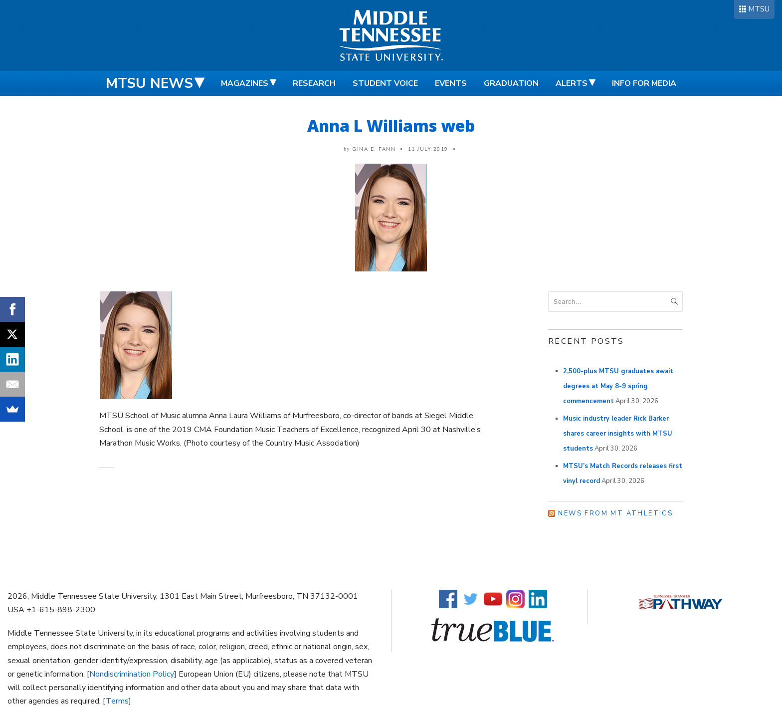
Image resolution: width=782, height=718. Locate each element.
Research (314, 83)
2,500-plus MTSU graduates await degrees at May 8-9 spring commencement (618, 386)
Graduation (511, 83)
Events (451, 83)
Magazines (244, 83)
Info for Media (644, 83)
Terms (117, 701)
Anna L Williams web (391, 125)
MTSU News (149, 83)
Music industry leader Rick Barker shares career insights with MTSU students (617, 433)
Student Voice (385, 83)
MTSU (759, 9)
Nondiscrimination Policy (131, 674)
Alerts (571, 83)
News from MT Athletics (615, 513)
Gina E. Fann (373, 149)
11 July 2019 (428, 149)
